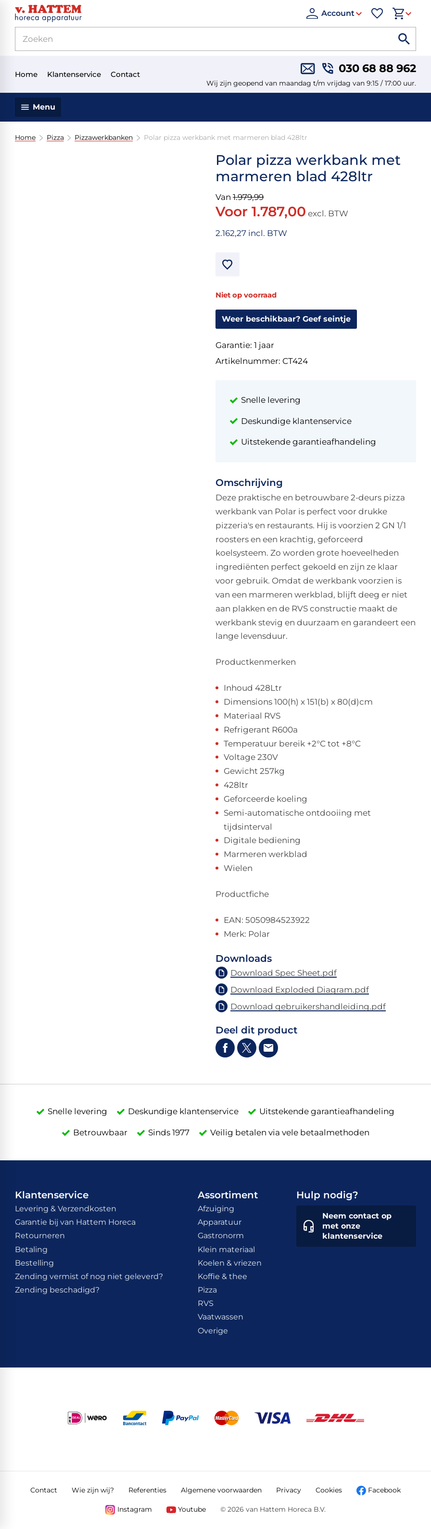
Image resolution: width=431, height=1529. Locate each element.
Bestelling (34, 1263)
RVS (206, 1303)
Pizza (54, 138)
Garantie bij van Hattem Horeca (75, 1222)
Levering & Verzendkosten (65, 1208)
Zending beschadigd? (57, 1289)
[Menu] (38, 107)
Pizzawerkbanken (104, 138)
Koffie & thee (222, 1276)
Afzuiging (216, 1208)
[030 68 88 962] (369, 68)
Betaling (31, 1249)
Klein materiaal (226, 1249)
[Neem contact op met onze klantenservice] (356, 1226)
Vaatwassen (220, 1316)
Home (25, 138)
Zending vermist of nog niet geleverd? (89, 1276)
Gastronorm (221, 1235)
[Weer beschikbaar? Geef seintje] (286, 319)
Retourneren (40, 1235)
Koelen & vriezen (230, 1263)
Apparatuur (219, 1222)
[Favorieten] (377, 13)
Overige (213, 1330)
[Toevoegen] (228, 264)
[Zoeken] (192, 38)
